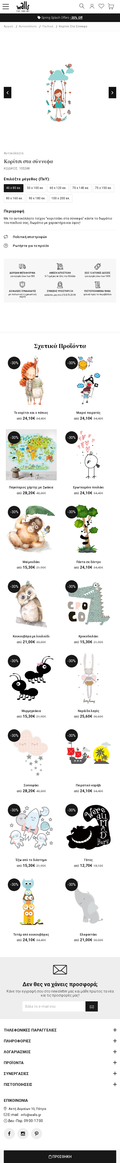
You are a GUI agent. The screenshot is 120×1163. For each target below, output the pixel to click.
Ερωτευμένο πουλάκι (88, 487)
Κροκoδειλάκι (88, 636)
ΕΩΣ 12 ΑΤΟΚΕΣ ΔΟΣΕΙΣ (97, 273)
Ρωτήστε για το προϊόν (31, 246)
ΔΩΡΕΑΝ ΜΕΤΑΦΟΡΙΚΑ (22, 273)
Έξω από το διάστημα (31, 860)
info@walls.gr (31, 1115)
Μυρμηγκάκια (31, 711)
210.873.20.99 (69, 295)
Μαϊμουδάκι (31, 562)
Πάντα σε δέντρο (88, 562)
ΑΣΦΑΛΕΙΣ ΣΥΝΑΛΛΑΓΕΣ (22, 291)
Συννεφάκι (31, 785)
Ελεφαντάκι (88, 934)
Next (112, 92)
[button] (6, 7)
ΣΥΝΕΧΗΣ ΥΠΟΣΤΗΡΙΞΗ (60, 291)
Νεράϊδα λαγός (88, 711)
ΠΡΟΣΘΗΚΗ (60, 1157)
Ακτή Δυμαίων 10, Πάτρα (27, 1109)
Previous (7, 92)
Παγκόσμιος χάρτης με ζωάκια (31, 487)
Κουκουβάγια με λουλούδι (31, 636)
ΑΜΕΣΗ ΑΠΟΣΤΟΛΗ (60, 273)
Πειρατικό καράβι (88, 785)
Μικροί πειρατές (88, 413)
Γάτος (88, 860)
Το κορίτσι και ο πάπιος (31, 413)
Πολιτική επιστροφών (30, 237)
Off (76, 17)
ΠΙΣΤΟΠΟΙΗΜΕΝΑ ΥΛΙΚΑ (97, 291)
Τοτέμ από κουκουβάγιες (31, 934)
